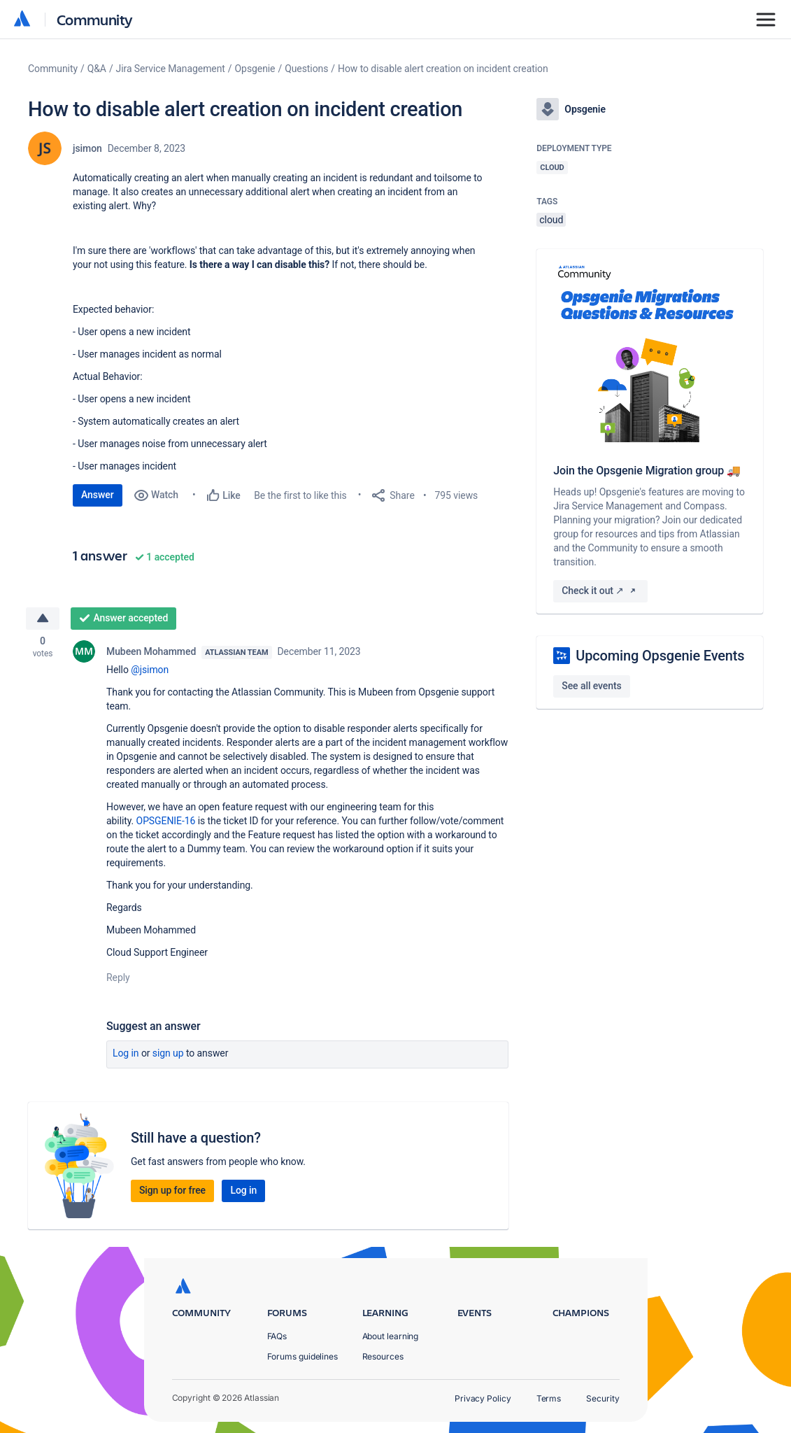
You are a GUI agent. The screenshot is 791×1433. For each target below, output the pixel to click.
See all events (591, 685)
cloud (551, 219)
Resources (383, 1356)
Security (602, 1398)
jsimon (87, 148)
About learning (390, 1336)
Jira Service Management (170, 68)
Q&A (96, 68)
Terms (549, 1398)
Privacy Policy (483, 1398)
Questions (306, 68)
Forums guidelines (303, 1356)
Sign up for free (172, 1190)
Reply (118, 978)
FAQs (277, 1336)
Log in (126, 1053)
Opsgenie (255, 68)
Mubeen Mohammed (151, 652)
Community (95, 19)
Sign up (168, 1053)
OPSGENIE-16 (166, 821)
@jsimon (150, 670)
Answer (97, 494)
